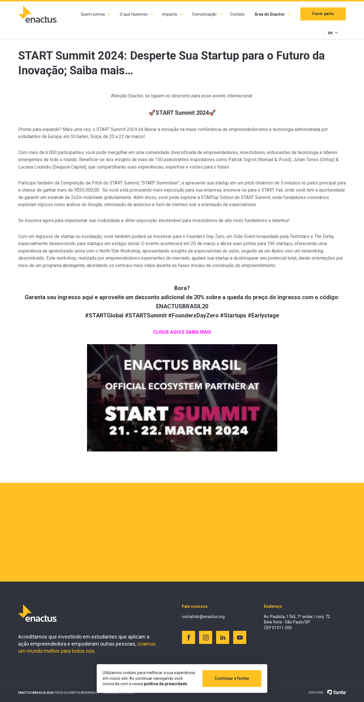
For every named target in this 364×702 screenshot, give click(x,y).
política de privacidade (165, 684)
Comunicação (204, 14)
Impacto (169, 14)
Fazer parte (323, 13)
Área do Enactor (270, 14)
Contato (237, 14)
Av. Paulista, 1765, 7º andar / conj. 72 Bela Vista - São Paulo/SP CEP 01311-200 (297, 622)
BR (330, 33)
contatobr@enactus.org (203, 616)
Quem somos (93, 14)
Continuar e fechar (231, 678)
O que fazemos (134, 14)
